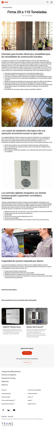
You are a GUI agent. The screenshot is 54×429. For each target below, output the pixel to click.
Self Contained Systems (7, 7)
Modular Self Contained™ (35, 327)
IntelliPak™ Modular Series (12, 327)
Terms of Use (10, 416)
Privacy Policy (4, 416)
